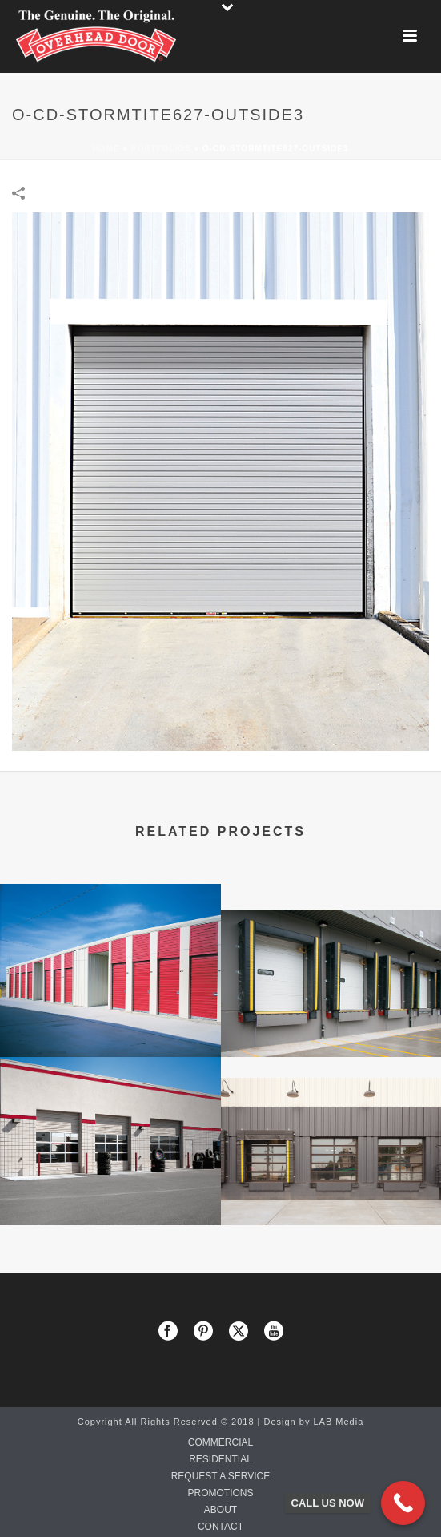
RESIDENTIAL (220, 1459)
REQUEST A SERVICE (221, 1476)
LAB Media (338, 1421)
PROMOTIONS (220, 1493)
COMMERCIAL (220, 1442)
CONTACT (220, 1526)
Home (106, 148)
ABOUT (220, 1509)
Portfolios (161, 148)
